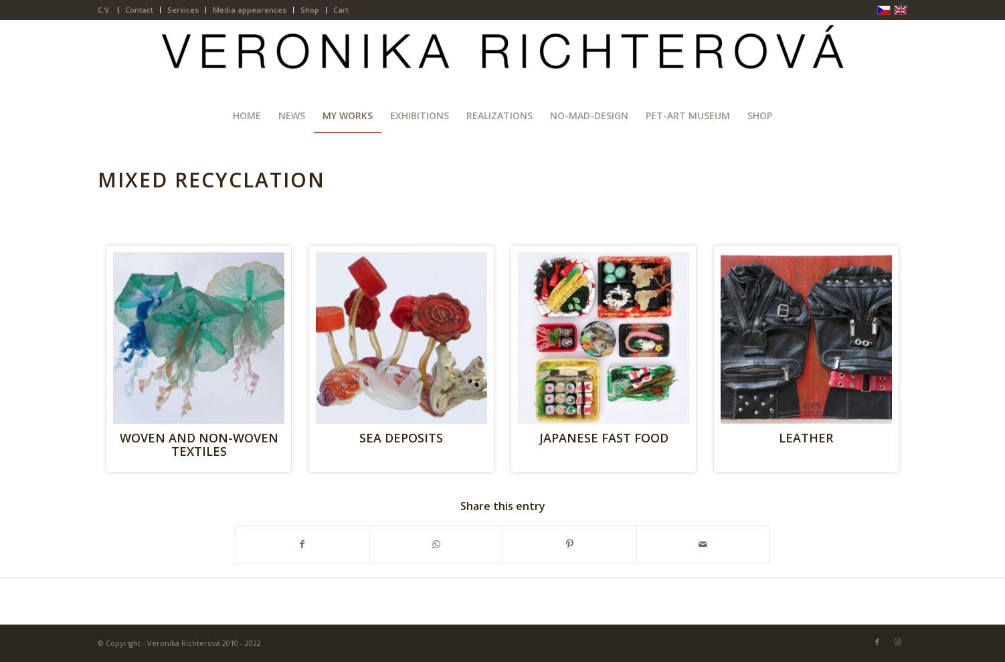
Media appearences (249, 10)
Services (183, 10)
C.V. (104, 10)
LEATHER (806, 438)
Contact (139, 10)
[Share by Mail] (703, 544)
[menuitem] (108, 10)
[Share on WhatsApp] (436, 544)
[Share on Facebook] (302, 544)
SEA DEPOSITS (401, 438)
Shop (309, 10)
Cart (341, 10)
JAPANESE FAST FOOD (603, 438)
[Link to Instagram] (897, 642)
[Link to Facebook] (877, 642)
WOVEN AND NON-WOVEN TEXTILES (199, 444)
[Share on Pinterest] (569, 544)
